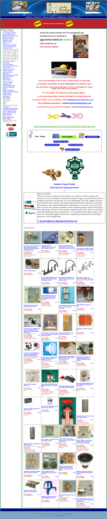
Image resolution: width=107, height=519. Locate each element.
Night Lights (6, 78)
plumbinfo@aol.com (68, 513)
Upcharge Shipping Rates (10, 108)
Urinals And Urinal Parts (10, 110)
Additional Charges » (9, 31)
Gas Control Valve (8, 64)
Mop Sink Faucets (8, 76)
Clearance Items (7, 48)
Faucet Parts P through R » (11, 57)
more (39, 252)
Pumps (5, 88)
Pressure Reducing (8, 87)
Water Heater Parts (8, 117)
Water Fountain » (8, 116)
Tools (4, 104)
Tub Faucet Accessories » (10, 105)
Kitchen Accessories (9, 69)
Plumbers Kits (7, 84)
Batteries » (6, 43)
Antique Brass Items (9, 34)
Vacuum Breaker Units (9, 113)
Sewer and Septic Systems (11, 91)
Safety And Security (8, 90)
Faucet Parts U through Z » (11, 60)
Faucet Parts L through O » (11, 55)
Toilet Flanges (7, 97)
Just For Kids (6, 67)
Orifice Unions (7, 79)
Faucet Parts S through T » (11, 58)
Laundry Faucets (8, 72)
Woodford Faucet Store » (10, 120)
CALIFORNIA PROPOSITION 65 (57, 221)
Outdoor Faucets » (8, 81)
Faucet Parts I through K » (10, 54)
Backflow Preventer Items (10, 36)
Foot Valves (6, 63)
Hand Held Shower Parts (10, 66)
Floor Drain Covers (8, 61)
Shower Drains (7, 93)
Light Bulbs (6, 73)
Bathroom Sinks (7, 40)
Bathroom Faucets (8, 39)
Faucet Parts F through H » (11, 52)
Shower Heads (7, 94)
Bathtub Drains (7, 42)
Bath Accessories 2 (8, 37)
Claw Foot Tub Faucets (9, 46)
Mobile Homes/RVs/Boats (10, 75)
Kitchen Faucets (7, 70)
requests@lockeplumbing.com (76, 103)
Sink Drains (6, 96)
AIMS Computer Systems (60, 515)
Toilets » (5, 102)
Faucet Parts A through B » (11, 49)
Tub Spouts (6, 107)
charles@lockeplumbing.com (82, 107)
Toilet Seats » (7, 101)
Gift (64, 190)
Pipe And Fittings (8, 82)
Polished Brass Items (9, 85)
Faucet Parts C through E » (11, 51)
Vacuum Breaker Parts (9, 111)
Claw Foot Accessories (9, 45)
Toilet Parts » (6, 99)
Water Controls (7, 114)
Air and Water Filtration (9, 33)
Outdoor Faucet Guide (64, 184)
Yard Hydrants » (7, 122)
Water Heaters (7, 119)
